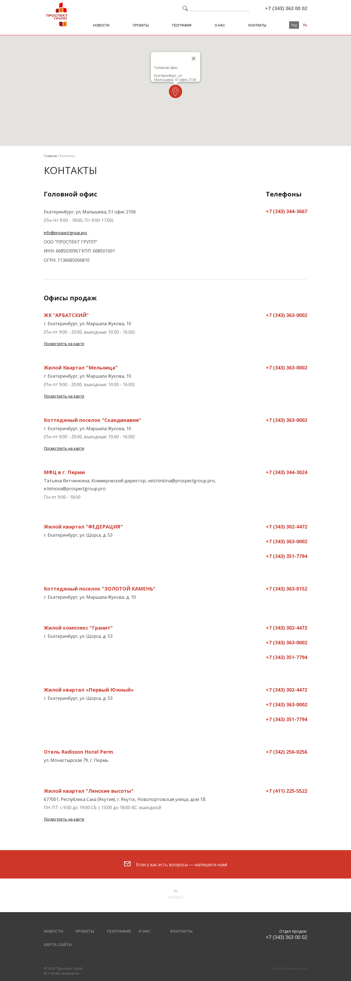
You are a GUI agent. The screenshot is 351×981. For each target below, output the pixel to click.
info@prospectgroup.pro (65, 232)
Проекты (141, 25)
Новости (101, 25)
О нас (220, 25)
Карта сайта (58, 944)
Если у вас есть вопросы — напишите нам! (175, 864)
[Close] (193, 58)
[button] (175, 91)
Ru (305, 25)
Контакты (257, 25)
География (181, 25)
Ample (302, 968)
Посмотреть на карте (64, 343)
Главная (50, 156)
